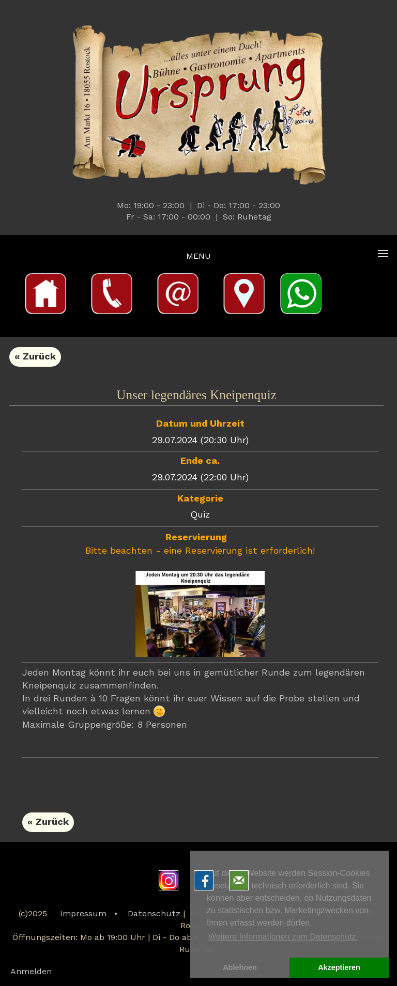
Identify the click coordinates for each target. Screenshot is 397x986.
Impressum (83, 914)
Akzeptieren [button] (339, 967)
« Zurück (35, 357)
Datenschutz (154, 914)
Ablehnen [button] (240, 967)
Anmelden (31, 972)
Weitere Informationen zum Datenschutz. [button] (283, 936)
